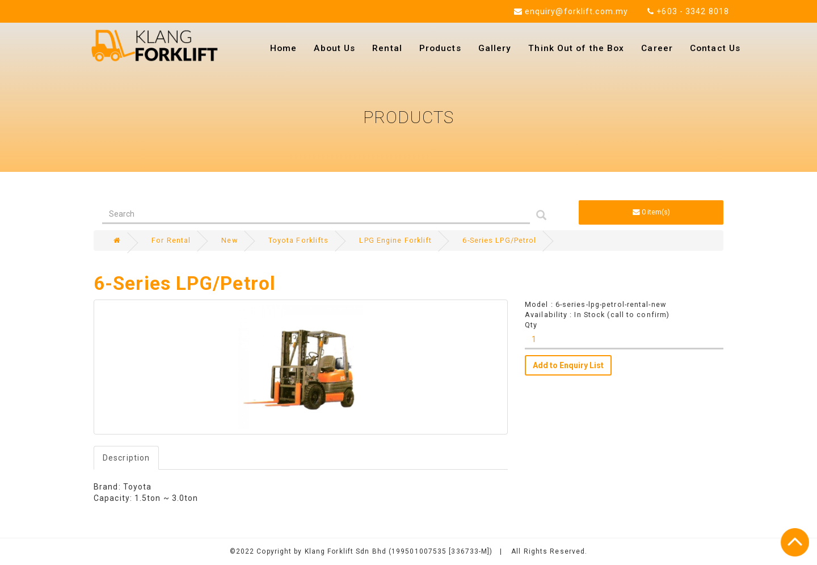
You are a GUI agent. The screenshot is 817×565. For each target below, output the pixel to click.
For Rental (171, 240)
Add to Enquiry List (568, 365)
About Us (334, 48)
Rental (387, 48)
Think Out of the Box (576, 48)
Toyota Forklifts (298, 240)
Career (657, 48)
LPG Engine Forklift (395, 240)
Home (283, 48)
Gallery (495, 48)
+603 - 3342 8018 (688, 11)
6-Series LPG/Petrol (499, 240)
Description (126, 457)
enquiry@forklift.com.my (571, 11)
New (229, 240)
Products (440, 48)
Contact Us (715, 48)
